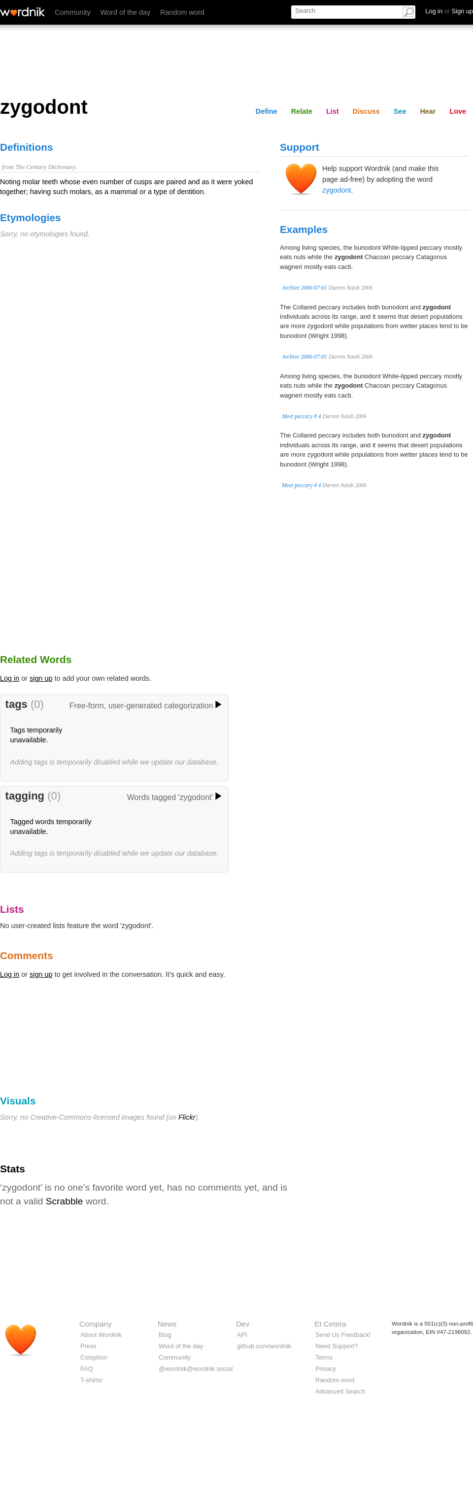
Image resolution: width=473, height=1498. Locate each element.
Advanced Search (340, 1391)
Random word (182, 12)
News (167, 1324)
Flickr (186, 1117)
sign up (41, 678)
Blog (165, 1334)
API (242, 1334)
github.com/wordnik (264, 1346)
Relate (301, 111)
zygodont (336, 190)
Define (266, 111)
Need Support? (336, 1346)
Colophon (93, 1357)
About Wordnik (101, 1334)
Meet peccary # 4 (301, 416)
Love (457, 111)
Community (73, 12)
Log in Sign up (449, 11)
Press (88, 1346)
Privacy (325, 1368)
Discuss (366, 111)
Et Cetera (330, 1324)
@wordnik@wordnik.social (196, 1368)
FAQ (86, 1368)
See (400, 111)
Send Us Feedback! (343, 1334)
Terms (324, 1357)
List (332, 111)
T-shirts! (91, 1380)
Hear (428, 111)
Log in (9, 678)
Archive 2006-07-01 (304, 288)
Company (95, 1324)
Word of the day (125, 12)
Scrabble (64, 1201)
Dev (242, 1324)
